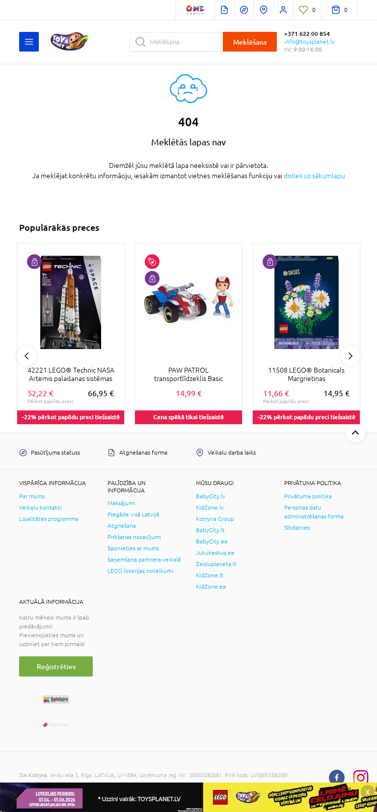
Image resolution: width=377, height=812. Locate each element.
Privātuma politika (308, 496)
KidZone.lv (210, 507)
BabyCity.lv (210, 496)
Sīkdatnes (297, 527)
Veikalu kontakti (40, 507)
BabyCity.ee (212, 541)
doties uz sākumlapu (314, 176)
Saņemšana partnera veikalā (144, 559)
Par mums (32, 496)
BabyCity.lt (210, 530)
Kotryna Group (215, 518)
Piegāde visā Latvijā (133, 514)
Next (350, 356)
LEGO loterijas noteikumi (140, 571)
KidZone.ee (211, 586)
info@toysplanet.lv (309, 41)
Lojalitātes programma (48, 518)
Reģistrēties (56, 666)
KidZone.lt (209, 575)
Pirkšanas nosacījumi (134, 537)
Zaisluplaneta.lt (216, 564)
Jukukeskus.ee (215, 552)
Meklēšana (250, 42)
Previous (26, 356)
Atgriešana (122, 525)
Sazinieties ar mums (133, 548)
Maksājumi (121, 503)
